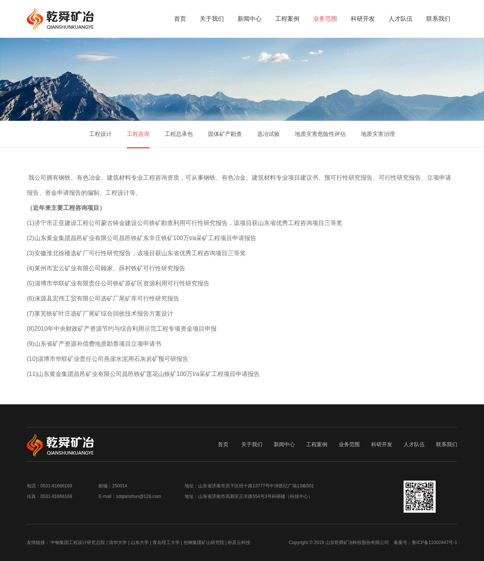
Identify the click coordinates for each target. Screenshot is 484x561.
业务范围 (325, 18)
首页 (180, 18)
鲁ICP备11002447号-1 (434, 542)
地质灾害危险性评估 (320, 134)
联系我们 (438, 18)
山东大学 (140, 542)
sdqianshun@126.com (138, 496)
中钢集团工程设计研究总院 (78, 542)
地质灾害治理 (378, 134)
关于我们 (212, 18)
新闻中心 (249, 18)
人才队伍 (400, 18)
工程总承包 (179, 134)
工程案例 (287, 18)
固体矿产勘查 (225, 134)
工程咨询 (138, 134)
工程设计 (100, 134)
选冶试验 (268, 134)
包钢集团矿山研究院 (203, 542)
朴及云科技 (239, 542)
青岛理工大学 (166, 542)
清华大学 (118, 542)
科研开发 (363, 18)
